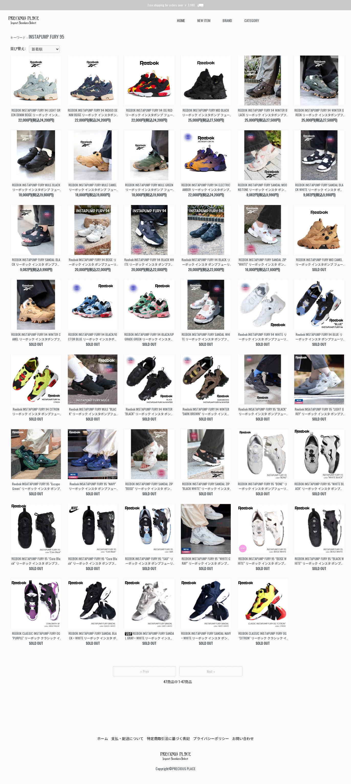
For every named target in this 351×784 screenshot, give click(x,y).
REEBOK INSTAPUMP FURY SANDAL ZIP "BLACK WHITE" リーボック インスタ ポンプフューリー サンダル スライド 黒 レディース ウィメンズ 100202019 (206, 486)
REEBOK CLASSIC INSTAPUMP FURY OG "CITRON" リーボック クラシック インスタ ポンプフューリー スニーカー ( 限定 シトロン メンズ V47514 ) (262, 635)
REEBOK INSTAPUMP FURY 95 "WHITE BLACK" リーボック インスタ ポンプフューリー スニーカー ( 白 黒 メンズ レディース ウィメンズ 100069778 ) (319, 486)
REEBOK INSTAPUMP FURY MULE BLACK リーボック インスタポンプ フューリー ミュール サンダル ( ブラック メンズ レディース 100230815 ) (36, 187)
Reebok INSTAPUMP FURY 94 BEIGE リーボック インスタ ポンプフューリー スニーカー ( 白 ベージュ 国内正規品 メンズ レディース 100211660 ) (92, 262)
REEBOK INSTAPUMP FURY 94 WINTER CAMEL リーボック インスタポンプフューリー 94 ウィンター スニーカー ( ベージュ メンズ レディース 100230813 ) (36, 336)
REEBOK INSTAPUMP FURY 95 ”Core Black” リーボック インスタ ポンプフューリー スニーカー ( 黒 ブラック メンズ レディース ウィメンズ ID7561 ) (36, 561)
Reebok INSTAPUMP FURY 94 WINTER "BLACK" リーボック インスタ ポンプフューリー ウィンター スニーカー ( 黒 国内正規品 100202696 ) (149, 411)
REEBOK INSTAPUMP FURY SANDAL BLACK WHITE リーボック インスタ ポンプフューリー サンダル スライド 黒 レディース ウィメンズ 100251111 (319, 187)
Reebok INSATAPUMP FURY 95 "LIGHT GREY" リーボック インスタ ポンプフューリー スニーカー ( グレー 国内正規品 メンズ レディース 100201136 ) (319, 411)
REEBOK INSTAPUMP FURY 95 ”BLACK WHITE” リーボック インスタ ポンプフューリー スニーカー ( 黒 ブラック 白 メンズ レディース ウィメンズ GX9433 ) (319, 561)
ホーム (102, 738)
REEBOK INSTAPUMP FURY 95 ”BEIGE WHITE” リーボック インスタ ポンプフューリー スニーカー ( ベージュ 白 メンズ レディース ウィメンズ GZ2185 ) (262, 561)
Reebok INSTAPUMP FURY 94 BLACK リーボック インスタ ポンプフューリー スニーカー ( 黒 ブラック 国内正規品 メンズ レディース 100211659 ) (206, 262)
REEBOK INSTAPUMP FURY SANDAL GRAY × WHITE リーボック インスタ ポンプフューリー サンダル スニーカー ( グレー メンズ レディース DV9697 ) (149, 635)
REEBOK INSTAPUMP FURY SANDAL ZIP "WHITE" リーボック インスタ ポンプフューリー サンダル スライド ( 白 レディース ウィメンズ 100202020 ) (262, 262)
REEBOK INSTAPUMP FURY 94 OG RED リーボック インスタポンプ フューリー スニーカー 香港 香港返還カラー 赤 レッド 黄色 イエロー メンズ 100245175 (149, 112)
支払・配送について (127, 738)
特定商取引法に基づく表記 (168, 738)
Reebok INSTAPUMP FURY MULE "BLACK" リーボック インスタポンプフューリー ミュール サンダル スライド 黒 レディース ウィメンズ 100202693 (92, 411)
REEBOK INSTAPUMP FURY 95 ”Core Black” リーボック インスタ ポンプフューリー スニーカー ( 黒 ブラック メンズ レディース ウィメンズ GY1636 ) (92, 561)
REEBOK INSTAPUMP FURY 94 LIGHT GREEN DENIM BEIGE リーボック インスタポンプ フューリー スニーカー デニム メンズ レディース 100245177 (36, 112)
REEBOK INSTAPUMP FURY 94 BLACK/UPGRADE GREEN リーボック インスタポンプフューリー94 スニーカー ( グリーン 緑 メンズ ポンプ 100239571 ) (149, 336)
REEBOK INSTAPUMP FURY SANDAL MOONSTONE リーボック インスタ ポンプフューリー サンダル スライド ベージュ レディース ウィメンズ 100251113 (262, 187)
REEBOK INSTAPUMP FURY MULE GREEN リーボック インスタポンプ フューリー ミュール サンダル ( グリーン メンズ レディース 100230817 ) (149, 187)
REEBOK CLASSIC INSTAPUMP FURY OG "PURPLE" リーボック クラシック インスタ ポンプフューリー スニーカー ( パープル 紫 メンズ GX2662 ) (36, 635)
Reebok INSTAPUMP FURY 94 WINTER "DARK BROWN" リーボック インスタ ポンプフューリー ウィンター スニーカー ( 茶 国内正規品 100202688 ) (206, 411)
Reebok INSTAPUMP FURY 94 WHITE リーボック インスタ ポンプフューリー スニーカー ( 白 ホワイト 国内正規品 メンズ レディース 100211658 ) (262, 336)
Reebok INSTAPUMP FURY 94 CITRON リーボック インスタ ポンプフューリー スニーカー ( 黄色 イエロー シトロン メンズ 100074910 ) (36, 411)
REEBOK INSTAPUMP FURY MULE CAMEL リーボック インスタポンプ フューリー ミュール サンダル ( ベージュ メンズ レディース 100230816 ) (93, 187)
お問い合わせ (243, 738)
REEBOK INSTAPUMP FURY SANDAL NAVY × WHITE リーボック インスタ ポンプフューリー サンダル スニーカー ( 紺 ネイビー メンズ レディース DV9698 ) (206, 635)
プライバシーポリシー (211, 738)
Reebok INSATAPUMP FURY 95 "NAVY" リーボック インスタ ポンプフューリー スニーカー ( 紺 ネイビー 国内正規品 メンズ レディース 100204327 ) (92, 486)
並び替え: (18, 49)
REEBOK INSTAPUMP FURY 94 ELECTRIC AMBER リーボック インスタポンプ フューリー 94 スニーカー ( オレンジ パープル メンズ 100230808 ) (205, 187)
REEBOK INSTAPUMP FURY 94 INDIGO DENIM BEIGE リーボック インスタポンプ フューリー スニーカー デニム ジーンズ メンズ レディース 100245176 (92, 112)
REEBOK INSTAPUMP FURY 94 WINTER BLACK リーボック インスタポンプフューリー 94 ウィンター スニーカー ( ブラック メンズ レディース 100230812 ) (262, 112)
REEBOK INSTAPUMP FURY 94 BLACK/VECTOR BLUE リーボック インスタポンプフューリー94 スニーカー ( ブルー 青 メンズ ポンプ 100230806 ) (92, 336)
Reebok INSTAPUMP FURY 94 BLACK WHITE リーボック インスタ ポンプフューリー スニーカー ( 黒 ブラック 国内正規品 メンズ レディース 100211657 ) (149, 262)
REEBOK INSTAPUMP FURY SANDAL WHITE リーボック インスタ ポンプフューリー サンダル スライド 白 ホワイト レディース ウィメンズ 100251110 (206, 336)
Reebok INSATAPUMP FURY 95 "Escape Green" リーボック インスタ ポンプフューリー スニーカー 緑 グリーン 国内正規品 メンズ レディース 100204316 (36, 486)
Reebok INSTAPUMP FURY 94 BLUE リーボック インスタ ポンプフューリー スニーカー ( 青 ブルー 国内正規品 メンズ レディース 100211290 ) (319, 336)
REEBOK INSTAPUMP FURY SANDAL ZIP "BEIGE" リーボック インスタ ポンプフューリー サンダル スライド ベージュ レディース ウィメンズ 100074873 (149, 486)
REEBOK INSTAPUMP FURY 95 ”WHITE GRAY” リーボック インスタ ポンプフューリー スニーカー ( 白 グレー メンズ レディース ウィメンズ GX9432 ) (206, 561)
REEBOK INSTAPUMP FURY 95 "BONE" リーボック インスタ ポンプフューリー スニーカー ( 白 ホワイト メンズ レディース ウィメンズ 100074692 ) (262, 486)
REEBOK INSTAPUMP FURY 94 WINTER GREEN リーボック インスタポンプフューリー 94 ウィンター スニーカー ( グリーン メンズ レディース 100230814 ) (319, 112)
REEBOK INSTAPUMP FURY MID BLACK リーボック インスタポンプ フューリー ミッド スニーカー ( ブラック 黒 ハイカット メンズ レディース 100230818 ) (206, 112)
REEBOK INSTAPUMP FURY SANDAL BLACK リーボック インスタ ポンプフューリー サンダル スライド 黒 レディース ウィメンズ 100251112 (36, 262)
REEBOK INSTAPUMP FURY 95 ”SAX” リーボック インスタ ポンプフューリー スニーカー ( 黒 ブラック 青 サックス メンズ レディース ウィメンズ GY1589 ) (149, 561)
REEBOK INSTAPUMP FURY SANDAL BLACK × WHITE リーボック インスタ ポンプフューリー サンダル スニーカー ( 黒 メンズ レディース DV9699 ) (93, 635)
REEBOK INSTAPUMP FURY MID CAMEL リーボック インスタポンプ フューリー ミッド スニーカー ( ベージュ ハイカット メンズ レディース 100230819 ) (319, 262)
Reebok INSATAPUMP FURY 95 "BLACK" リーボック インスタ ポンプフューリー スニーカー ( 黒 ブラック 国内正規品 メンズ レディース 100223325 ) (262, 411)
